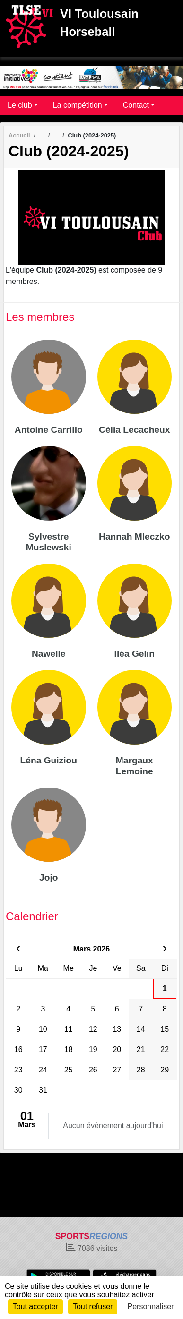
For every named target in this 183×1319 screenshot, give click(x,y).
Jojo (48, 877)
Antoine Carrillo (49, 430)
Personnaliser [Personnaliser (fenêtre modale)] (151, 1306)
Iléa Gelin (134, 654)
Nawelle (48, 654)
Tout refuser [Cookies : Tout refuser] (93, 1306)
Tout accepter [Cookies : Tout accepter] (35, 1306)
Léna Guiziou (48, 760)
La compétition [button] (77, 105)
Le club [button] (20, 105)
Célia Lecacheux (134, 430)
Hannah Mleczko (134, 536)
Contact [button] (136, 105)
